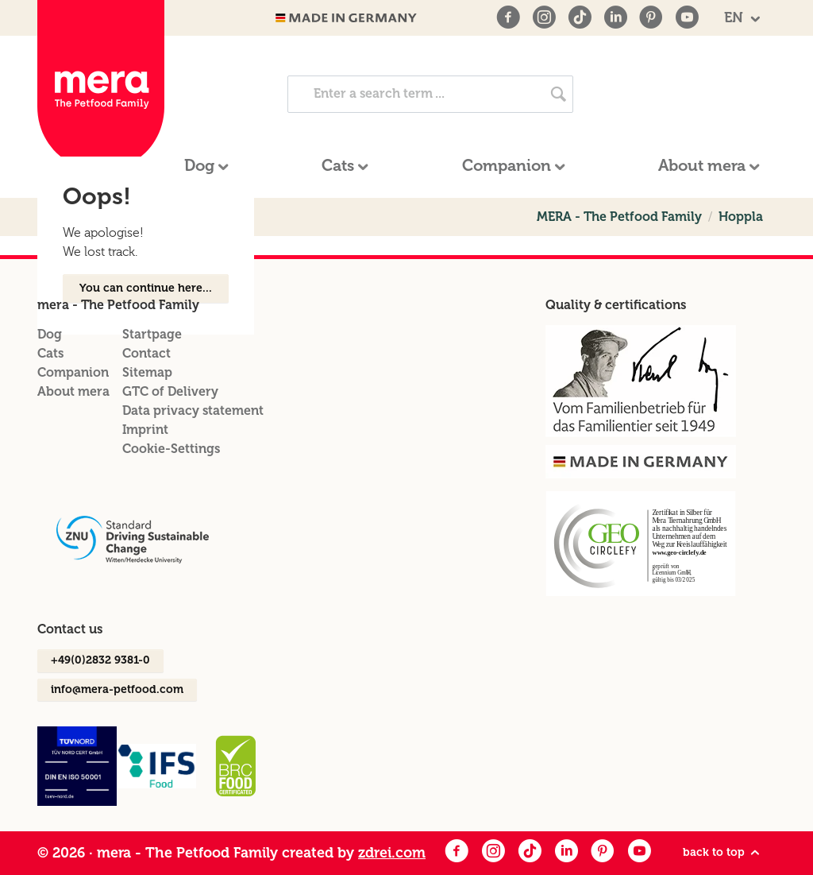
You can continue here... (145, 288)
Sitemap (147, 372)
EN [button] (735, 17)
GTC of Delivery (170, 391)
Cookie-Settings (171, 448)
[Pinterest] (651, 17)
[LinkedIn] (615, 17)
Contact (146, 353)
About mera (73, 391)
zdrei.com (392, 852)
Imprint (145, 429)
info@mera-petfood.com (117, 689)
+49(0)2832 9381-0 (100, 660)
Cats (50, 353)
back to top (722, 853)
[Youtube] (687, 17)
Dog (49, 334)
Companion (73, 372)
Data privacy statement (193, 410)
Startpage (152, 334)
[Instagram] (544, 17)
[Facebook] (508, 17)
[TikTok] (579, 17)
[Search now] (558, 94)
